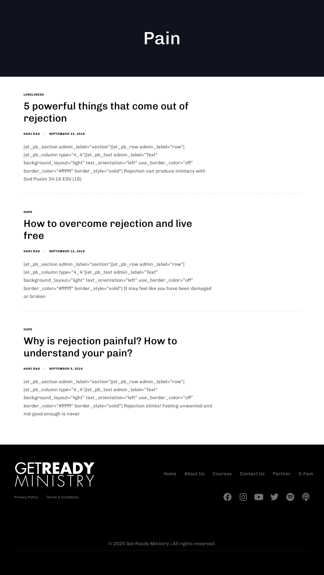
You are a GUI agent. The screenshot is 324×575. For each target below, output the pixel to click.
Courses (222, 473)
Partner (282, 473)
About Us (194, 473)
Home (170, 473)
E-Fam (306, 473)
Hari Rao (32, 134)
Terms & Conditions (62, 497)
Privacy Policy (26, 497)
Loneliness (34, 94)
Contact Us (252, 473)
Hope (28, 212)
